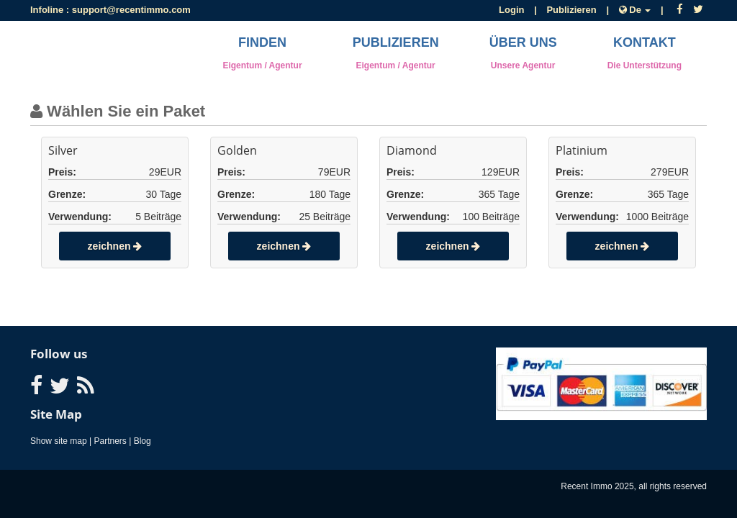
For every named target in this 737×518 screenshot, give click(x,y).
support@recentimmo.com (131, 9)
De (636, 9)
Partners (110, 441)
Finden (262, 53)
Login (511, 9)
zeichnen (115, 246)
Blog (142, 441)
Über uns (523, 53)
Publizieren (571, 9)
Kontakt (644, 53)
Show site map (58, 441)
